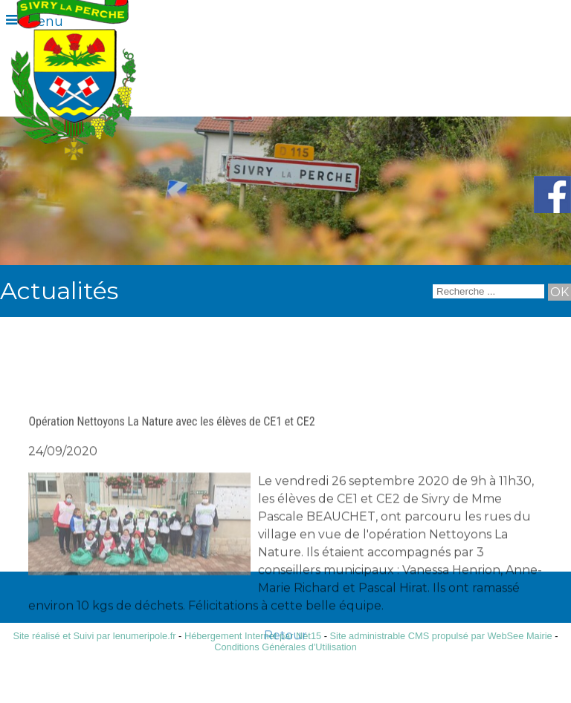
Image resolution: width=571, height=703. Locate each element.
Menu (44, 21)
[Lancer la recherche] (559, 292)
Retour (285, 670)
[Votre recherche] (488, 291)
